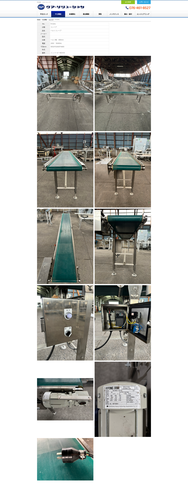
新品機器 (86, 14)
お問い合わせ (144, 2)
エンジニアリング (143, 14)
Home (38, 19)
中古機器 (58, 14)
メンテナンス (114, 14)
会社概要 (128, 2)
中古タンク (44, 14)
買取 (100, 14)
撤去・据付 (128, 14)
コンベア (51, 19)
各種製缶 (72, 14)
